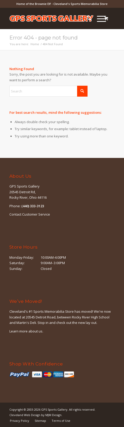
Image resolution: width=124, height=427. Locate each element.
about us (35, 331)
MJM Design (53, 415)
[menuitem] (87, 18)
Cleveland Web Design (24, 415)
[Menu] (99, 18)
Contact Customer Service (29, 214)
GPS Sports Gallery (54, 409)
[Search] (87, 18)
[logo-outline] (51, 18)
